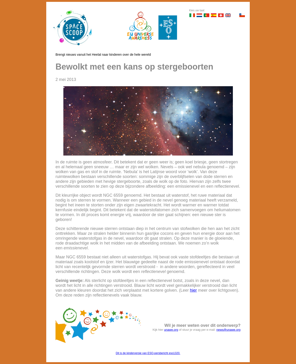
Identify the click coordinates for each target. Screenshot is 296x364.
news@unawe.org (228, 329)
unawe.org (171, 329)
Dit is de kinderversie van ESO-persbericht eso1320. (148, 353)
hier (193, 290)
